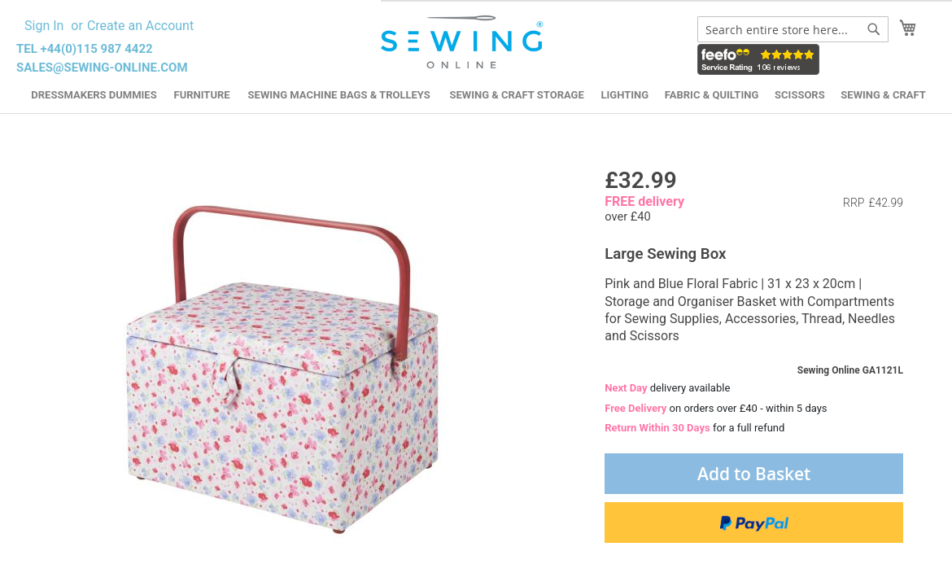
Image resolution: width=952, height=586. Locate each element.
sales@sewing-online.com (102, 67)
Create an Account (140, 25)
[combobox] (793, 29)
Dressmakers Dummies (93, 95)
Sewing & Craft (883, 95)
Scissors (800, 95)
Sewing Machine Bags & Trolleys (339, 95)
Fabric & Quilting (711, 95)
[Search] (873, 29)
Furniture (202, 95)
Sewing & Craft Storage (516, 95)
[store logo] (464, 42)
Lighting (624, 95)
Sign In (43, 25)
